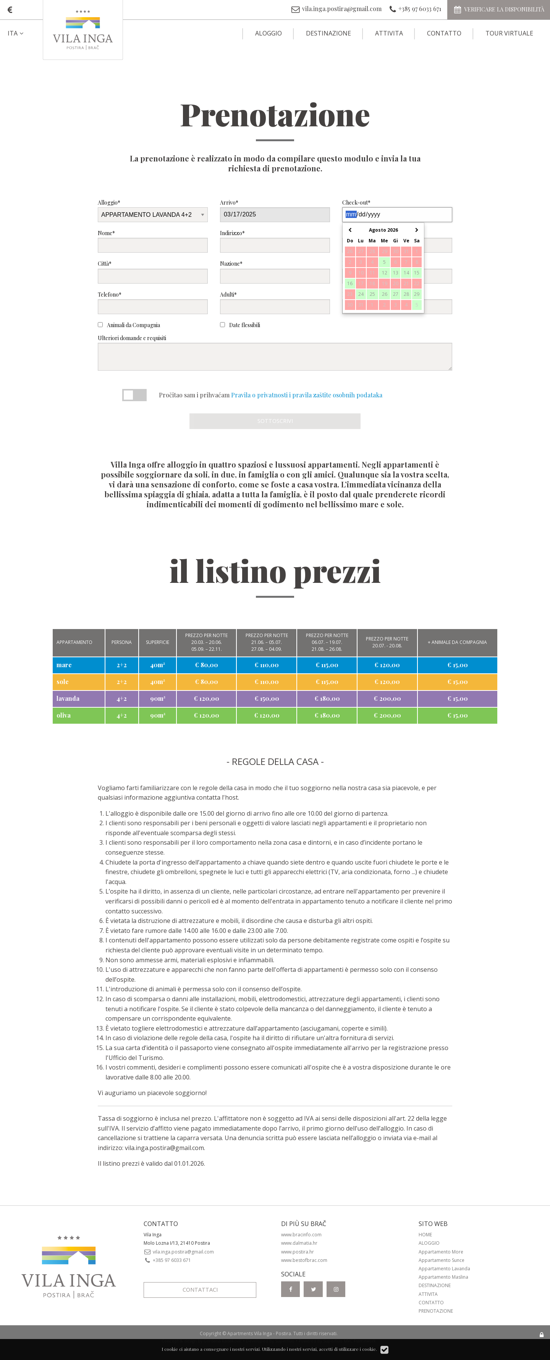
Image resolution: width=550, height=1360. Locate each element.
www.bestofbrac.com (304, 1260)
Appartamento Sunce (441, 1260)
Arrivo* (275, 210)
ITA (17, 33)
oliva (64, 715)
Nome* (153, 241)
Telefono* (153, 302)
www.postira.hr (297, 1252)
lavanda (68, 698)
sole (63, 682)
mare (64, 665)
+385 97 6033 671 (167, 1260)
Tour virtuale (509, 33)
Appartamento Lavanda (444, 1268)
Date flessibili (240, 325)
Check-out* (397, 210)
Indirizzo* (275, 241)
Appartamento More (441, 1252)
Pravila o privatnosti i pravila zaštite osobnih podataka (306, 395)
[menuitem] (22, 33)
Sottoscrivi (275, 420)
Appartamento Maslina (443, 1277)
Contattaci (200, 1289)
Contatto (444, 33)
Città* (153, 271)
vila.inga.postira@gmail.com (164, 1148)
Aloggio (268, 33)
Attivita (389, 33)
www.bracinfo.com (301, 1234)
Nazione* (275, 271)
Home (425, 1234)
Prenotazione (436, 1311)
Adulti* (275, 302)
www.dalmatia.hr (299, 1243)
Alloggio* (153, 210)
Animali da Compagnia (129, 325)
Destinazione (328, 33)
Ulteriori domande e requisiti (275, 352)
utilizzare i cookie (357, 1349)
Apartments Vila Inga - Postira (259, 1333)
